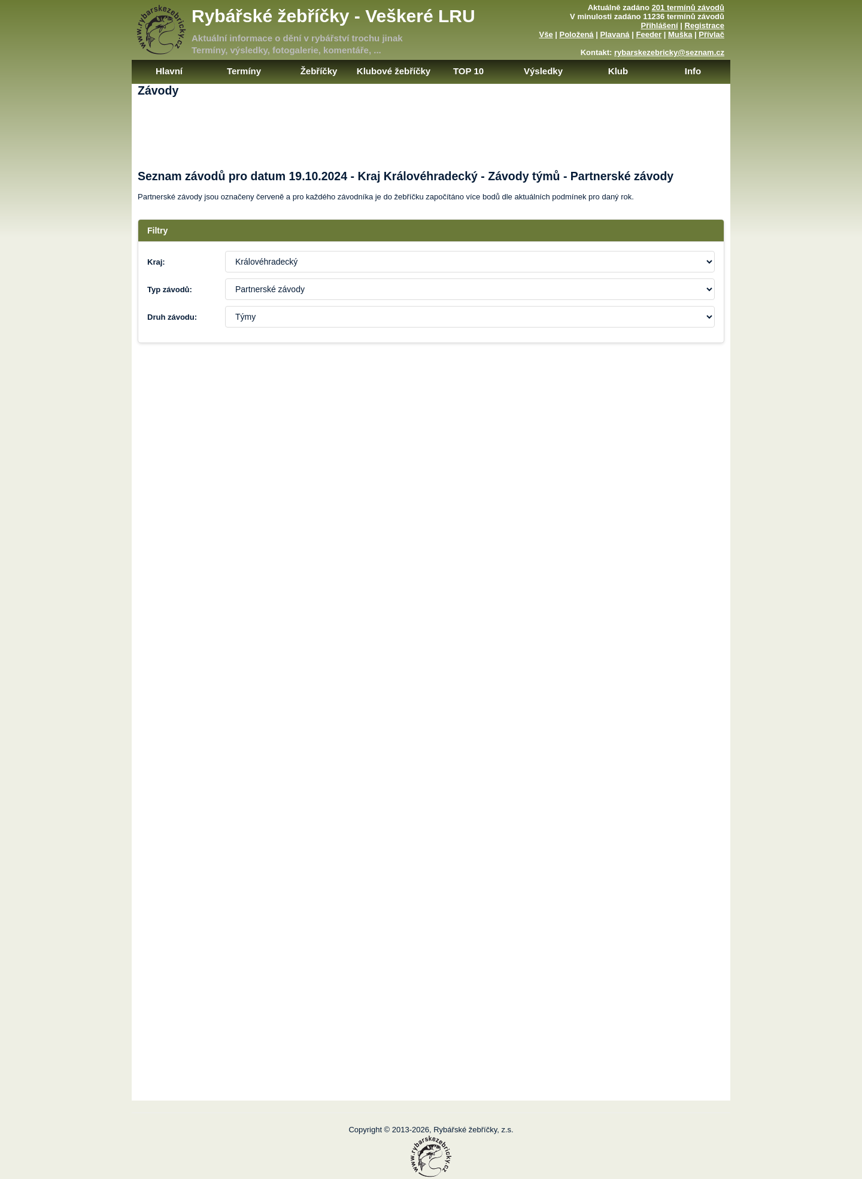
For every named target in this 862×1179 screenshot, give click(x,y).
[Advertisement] (431, 142)
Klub (618, 71)
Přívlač (711, 34)
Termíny (244, 71)
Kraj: (156, 261)
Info (693, 71)
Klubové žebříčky (393, 71)
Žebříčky (319, 71)
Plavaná (614, 34)
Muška (680, 34)
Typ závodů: (169, 289)
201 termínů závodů (688, 7)
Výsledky (543, 71)
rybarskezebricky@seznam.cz (669, 52)
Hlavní (169, 71)
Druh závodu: (172, 317)
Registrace (704, 25)
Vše (546, 34)
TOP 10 (468, 71)
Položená (577, 34)
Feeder (648, 34)
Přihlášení (659, 25)
